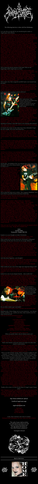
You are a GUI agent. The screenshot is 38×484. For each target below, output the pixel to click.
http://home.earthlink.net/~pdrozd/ (19, 398)
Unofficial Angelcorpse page (19, 401)
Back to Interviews (19, 458)
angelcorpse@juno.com (19, 405)
